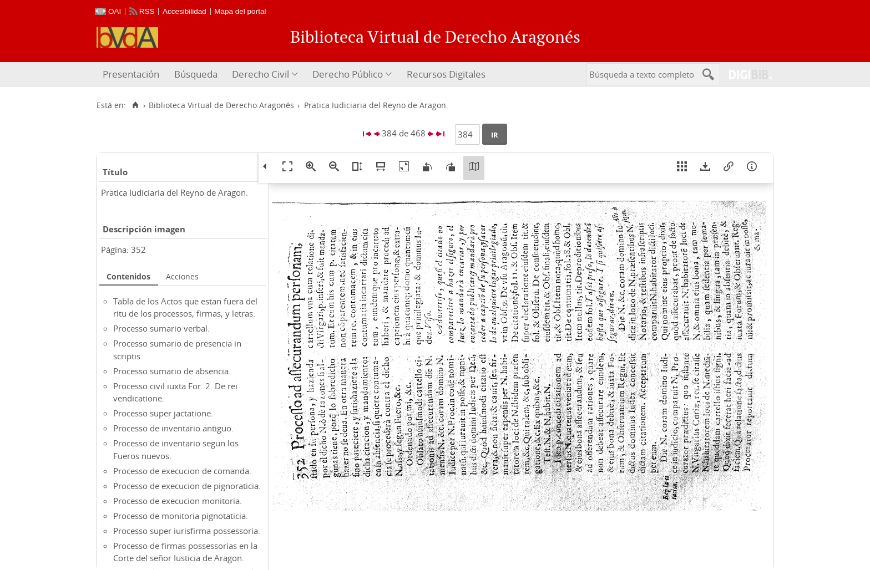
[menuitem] (132, 74)
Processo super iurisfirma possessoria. (186, 530)
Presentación (131, 74)
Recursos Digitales (446, 74)
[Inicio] (135, 105)
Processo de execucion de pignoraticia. (187, 485)
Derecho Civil (260, 74)
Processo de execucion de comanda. (182, 470)
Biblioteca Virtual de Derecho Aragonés (221, 105)
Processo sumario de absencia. (172, 370)
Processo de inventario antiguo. (173, 428)
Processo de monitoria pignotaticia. (180, 515)
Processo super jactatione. (163, 413)
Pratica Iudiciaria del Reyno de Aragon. (174, 192)
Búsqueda (196, 74)
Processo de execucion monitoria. (177, 500)
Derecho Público (347, 74)
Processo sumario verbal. (161, 328)
